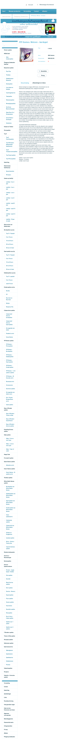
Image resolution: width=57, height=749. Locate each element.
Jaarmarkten (6, 16)
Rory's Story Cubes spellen (9, 617)
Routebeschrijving (8, 701)
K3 (6, 294)
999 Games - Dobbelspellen (9, 355)
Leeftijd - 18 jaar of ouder (10, 220)
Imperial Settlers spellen (10, 547)
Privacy (6, 729)
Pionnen (8, 664)
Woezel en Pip (9, 307)
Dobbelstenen (9, 661)
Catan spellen (9, 404)
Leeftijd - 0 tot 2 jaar (10, 182)
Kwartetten (9, 605)
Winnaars (8, 174)
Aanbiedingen (7, 694)
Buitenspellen (7, 561)
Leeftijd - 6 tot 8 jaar (10, 198)
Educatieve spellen (9, 67)
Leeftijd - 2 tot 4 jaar (10, 188)
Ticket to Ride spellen (9, 636)
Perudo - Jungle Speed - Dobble (10, 570)
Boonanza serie (10, 381)
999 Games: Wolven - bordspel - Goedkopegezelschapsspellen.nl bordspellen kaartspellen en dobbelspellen (9, 4)
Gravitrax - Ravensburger (7, 556)
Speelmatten (9, 654)
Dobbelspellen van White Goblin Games (10, 495)
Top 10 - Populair (10, 233)
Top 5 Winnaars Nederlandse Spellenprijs (10, 144)
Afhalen (44, 11)
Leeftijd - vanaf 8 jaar (10, 204)
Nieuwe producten (14, 11)
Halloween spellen (8, 643)
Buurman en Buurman (9, 298)
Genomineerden (10, 171)
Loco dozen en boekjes (9, 88)
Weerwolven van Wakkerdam (8, 225)
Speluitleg (6, 162)
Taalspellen (9, 96)
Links (5, 697)
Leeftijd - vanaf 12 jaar (10, 214)
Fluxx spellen (9, 598)
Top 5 (5, 133)
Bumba (8, 290)
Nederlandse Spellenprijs (7, 166)
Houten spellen (10, 602)
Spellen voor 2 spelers (9, 628)
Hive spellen (9, 575)
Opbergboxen (9, 650)
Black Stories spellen (9, 583)
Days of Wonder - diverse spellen (10, 425)
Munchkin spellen (10, 609)
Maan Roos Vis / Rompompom (10, 113)
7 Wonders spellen (8, 632)
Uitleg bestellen (8, 726)
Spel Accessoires (8, 646)
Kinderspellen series (9, 287)
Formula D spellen (8, 458)
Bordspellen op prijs (9, 230)
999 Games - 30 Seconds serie (10, 377)
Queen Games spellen (9, 461)
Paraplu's (6, 671)
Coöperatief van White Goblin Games (10, 527)
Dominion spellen (10, 388)
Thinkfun (8, 75)
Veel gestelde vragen (9, 704)
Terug (43, 75)
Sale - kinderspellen (9, 58)
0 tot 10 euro (9, 237)
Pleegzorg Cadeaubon (21, 16)
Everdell (8, 579)
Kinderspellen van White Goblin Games (10, 509)
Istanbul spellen (10, 538)
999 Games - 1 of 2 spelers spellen (10, 371)
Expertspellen (9, 595)
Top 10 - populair (10, 276)
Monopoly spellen (8, 639)
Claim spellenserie (9, 515)
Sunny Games (9, 337)
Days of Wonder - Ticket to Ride (10, 414)
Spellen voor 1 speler (9, 622)
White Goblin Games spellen (9, 482)
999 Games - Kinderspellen (9, 366)
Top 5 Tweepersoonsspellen (11, 150)
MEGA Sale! (7, 53)
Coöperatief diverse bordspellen (9, 315)
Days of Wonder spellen (8, 409)
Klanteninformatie (8, 722)
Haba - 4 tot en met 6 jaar (10, 444)
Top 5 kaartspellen (11, 155)
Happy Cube (7, 454)
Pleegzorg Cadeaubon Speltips (9, 63)
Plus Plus (8, 71)
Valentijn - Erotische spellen (9, 676)
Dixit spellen (9, 587)
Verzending (27, 11)
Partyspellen (7, 130)
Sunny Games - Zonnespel (10, 118)
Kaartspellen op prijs (9, 251)
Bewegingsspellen (10, 103)
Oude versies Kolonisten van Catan (9, 709)
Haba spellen (7, 435)
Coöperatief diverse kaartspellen (9, 323)
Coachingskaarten (10, 92)
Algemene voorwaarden (7, 714)
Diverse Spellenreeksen (8, 565)
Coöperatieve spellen (9, 310)
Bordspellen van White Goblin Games (10, 488)
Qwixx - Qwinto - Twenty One (10, 542)
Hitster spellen (8, 50)
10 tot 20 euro (9, 240)
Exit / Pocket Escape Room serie (9, 399)
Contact (36, 11)
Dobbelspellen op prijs (9, 273)
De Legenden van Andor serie (10, 393)
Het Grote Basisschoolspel (10, 108)
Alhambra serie (10, 465)
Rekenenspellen (10, 100)
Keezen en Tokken (8, 126)
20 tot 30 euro (9, 244)
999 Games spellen (9, 340)
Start (3, 11)
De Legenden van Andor (10, 329)
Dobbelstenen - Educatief (10, 79)
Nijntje (8, 303)
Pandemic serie (10, 333)
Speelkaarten (9, 657)
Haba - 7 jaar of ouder (10, 450)
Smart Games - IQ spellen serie (10, 473)
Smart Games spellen (9, 468)
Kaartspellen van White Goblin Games (10, 502)
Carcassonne (9, 385)
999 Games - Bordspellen (9, 350)
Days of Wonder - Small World (10, 419)
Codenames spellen (9, 521)
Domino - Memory (10, 591)
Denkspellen (9, 84)
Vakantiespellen (8, 668)
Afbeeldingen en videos (39, 83)
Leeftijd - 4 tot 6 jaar (10, 193)
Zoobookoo (9, 123)
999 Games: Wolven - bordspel (38, 15)
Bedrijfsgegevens (8, 718)
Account (29, 4)
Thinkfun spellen (8, 477)
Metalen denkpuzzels (9, 552)
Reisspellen (9, 613)
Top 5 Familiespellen (10, 138)
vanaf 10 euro (9, 283)
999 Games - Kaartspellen (9, 361)
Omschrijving (25, 83)
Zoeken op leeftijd (8, 178)
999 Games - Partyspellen (9, 345)
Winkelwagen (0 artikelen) (45, 4)
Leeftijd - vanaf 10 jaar (10, 209)
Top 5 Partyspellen (11, 158)
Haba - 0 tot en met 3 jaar (10, 439)
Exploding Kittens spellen (8, 430)
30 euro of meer (10, 247)
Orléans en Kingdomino (9, 533)
